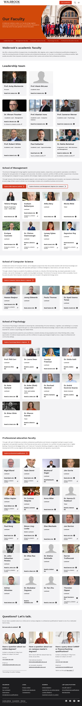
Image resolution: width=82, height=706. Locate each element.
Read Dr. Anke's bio (31, 396)
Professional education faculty (70, 40)
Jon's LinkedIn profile (71, 539)
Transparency (26, 692)
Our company (6, 690)
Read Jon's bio (69, 535)
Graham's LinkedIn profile (31, 216)
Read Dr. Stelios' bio (51, 570)
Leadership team (8, 40)
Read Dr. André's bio (71, 395)
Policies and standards (28, 690)
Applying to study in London (50, 695)
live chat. (69, 670)
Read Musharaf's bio (51, 480)
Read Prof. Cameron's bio (66, 124)
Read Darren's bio (70, 567)
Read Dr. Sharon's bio (31, 423)
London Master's (47, 692)
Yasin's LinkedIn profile (31, 481)
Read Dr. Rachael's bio (51, 395)
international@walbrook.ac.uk (38, 662)
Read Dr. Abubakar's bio (31, 601)
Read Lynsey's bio (50, 244)
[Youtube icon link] (79, 701)
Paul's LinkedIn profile (38, 155)
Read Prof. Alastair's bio (39, 124)
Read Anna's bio (50, 509)
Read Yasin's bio (30, 478)
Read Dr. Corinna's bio (31, 508)
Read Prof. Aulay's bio (12, 93)
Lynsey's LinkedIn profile (51, 247)
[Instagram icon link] (74, 701)
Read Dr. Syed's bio (71, 308)
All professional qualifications (70, 690)
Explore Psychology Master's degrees (16, 342)
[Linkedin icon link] (66, 701)
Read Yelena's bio (10, 216)
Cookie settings (6, 701)
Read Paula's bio (50, 308)
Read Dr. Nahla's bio (64, 153)
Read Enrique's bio (11, 244)
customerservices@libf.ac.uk (64, 667)
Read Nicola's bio (70, 216)
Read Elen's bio (49, 539)
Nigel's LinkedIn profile (11, 481)
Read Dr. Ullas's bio (31, 571)
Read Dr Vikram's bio (11, 121)
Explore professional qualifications (16, 453)
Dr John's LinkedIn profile (11, 571)
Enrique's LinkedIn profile (11, 247)
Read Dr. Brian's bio (11, 424)
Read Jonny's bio (30, 308)
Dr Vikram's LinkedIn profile (13, 124)
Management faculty (22, 40)
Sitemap (23, 701)
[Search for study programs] (75, 3)
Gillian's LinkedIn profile (11, 509)
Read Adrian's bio (10, 602)
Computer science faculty (37, 40)
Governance (5, 692)
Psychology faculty (53, 40)
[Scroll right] (80, 41)
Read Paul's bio (36, 153)
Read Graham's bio (31, 213)
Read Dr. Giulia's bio (71, 367)
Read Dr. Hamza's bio (71, 508)
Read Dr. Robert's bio (11, 155)
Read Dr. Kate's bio (11, 396)
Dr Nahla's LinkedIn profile (65, 155)
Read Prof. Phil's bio (11, 367)
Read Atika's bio (50, 216)
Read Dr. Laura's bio (31, 367)
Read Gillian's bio (10, 506)
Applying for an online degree (50, 690)
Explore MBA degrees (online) (14, 186)
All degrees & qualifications (10, 695)
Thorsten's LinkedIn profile (71, 602)
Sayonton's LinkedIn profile (71, 247)
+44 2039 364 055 (7, 659)
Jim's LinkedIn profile (71, 481)
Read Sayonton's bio (71, 243)
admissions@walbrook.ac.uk (37, 667)
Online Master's (46, 687)
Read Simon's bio (30, 535)
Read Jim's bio (69, 478)
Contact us (5, 687)
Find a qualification (65, 2)
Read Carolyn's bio (50, 368)
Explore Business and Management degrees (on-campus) (47, 186)
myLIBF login (66, 687)
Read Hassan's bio (10, 304)
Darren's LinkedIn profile (71, 571)
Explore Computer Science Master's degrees (19, 280)
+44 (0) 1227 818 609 (61, 662)
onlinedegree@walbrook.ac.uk (11, 664)
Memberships (66, 692)
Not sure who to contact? (11, 627)
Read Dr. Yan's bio (50, 602)
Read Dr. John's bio (11, 567)
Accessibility (15, 701)
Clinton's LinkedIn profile (31, 247)
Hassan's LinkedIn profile (11, 307)
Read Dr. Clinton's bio (31, 243)
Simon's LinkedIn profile (31, 539)
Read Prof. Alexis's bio (38, 93)
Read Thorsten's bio (71, 598)
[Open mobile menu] (79, 3)
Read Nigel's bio (10, 478)
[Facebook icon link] (70, 701)
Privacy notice (26, 687)
